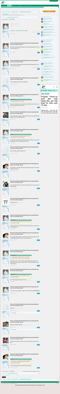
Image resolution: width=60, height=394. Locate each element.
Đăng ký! (49, 11)
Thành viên (14, 5)
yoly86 (20, 21)
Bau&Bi (3, 334)
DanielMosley (45, 69)
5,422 (8, 181)
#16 (38, 299)
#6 (38, 125)
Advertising (25, 5)
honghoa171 (4, 91)
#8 (38, 159)
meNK (44, 24)
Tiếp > (13, 25)
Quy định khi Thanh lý (21, 16)
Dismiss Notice (38, 14)
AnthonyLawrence (46, 55)
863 (8, 356)
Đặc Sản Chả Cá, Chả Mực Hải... (48, 26)
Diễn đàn (9, 5)
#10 (38, 194)
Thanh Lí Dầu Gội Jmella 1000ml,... (48, 46)
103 (8, 43)
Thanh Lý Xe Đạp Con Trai (47, 43)
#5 (38, 113)
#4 (38, 90)
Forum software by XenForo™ (9, 389)
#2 (38, 58)
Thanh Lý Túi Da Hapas (46, 51)
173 (8, 217)
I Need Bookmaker (46, 54)
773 (8, 183)
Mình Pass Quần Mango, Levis (47, 63)
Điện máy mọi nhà (46, 32)
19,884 (8, 354)
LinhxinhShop (5, 177)
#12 (38, 235)
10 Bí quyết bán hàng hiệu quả (19, 17)
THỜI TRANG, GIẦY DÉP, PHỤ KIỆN (12, 21)
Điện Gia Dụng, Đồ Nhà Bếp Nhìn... (48, 31)
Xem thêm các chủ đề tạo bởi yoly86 (18, 36)
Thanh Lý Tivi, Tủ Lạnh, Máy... (47, 18)
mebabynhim (4, 160)
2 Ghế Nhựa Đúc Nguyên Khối (47, 79)
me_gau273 (4, 194)
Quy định (57, 389)
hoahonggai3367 (45, 49)
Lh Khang (44, 44)
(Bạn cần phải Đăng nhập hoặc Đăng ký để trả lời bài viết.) (31, 377)
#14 (38, 271)
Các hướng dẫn (20, 5)
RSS (58, 388)
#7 (38, 149)
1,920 (8, 41)
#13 (38, 246)
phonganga (45, 27)
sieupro (44, 41)
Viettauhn (44, 21)
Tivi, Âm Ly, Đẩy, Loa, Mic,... (47, 34)
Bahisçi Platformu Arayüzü (47, 68)
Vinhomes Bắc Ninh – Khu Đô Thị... (48, 71)
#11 (38, 211)
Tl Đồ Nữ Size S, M (46, 23)
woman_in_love (45, 52)
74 (8, 321)
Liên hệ (30, 5)
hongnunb (4, 317)
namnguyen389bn (46, 66)
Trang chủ (4, 5)
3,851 (8, 215)
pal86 (3, 125)
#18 (38, 333)
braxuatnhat (12, 350)
